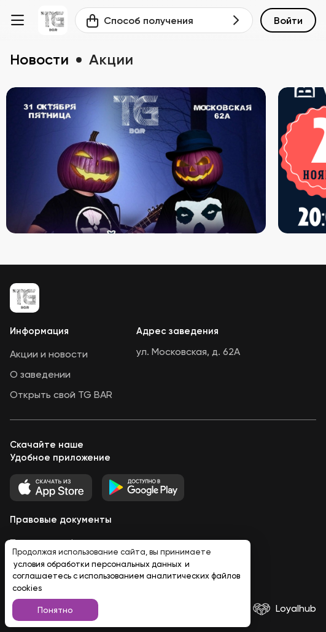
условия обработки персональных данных (99, 564)
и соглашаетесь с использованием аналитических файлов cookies (126, 576)
